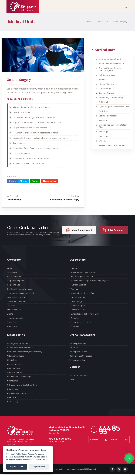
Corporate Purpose (15, 281)
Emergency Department (110, 60)
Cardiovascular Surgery (80, 323)
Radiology (103, 132)
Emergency (74, 269)
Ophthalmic (104, 103)
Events (10, 314)
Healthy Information (15, 319)
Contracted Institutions (17, 302)
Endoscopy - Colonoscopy (64, 200)
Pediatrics (103, 80)
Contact (98, 440)
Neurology (104, 121)
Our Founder (12, 273)
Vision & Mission (14, 277)
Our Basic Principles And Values (20, 289)
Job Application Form (78, 352)
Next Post (73, 197)
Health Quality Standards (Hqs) (20, 294)
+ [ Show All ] (74, 327)
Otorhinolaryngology (108, 116)
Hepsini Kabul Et (16, 467)
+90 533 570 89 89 (60, 439)
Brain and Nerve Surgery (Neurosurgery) (110, 70)
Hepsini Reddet (39, 467)
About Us (11, 269)
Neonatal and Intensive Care (112, 146)
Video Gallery (12, 327)
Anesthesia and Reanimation (111, 64)
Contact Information (78, 376)
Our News (11, 306)
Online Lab (73, 348)
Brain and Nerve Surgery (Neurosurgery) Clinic (89, 281)
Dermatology (14, 200)
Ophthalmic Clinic (77, 310)
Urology (102, 141)
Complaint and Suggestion (80, 356)
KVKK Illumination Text (16, 298)
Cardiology (103, 112)
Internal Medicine (106, 85)
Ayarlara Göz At (40, 460)
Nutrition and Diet (107, 76)
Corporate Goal (14, 285)
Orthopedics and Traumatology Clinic (113, 127)
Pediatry (73, 289)
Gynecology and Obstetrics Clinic (114, 107)
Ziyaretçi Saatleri (58, 470)
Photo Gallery (13, 323)
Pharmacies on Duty (77, 361)
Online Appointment (78, 344)
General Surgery (106, 94)
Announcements (14, 310)
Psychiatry (103, 137)
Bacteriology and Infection (81, 277)
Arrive (71, 380)
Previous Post (14, 197)
